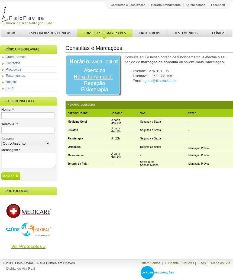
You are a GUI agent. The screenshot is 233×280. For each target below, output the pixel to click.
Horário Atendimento (166, 5)
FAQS (10, 88)
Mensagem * (10, 150)
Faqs (202, 263)
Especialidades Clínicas (49, 33)
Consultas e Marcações (104, 33)
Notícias (11, 82)
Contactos (13, 63)
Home (11, 33)
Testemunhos (186, 33)
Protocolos (149, 33)
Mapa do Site (220, 263)
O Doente (172, 263)
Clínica (218, 33)
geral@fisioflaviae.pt (160, 81)
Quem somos (195, 5)
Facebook (218, 5)
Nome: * (7, 110)
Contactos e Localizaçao (128, 5)
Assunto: (8, 139)
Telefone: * (9, 124)
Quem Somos (15, 57)
